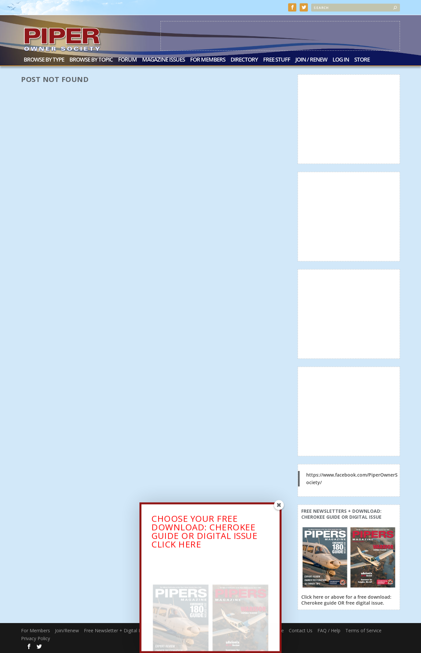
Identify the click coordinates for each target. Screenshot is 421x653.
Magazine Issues (163, 60)
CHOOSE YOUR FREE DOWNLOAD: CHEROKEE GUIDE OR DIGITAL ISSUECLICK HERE (204, 533)
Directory (244, 60)
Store (362, 60)
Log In (341, 60)
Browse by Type (44, 60)
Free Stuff (276, 60)
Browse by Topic (91, 60)
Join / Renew (311, 60)
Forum (127, 60)
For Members (207, 60)
